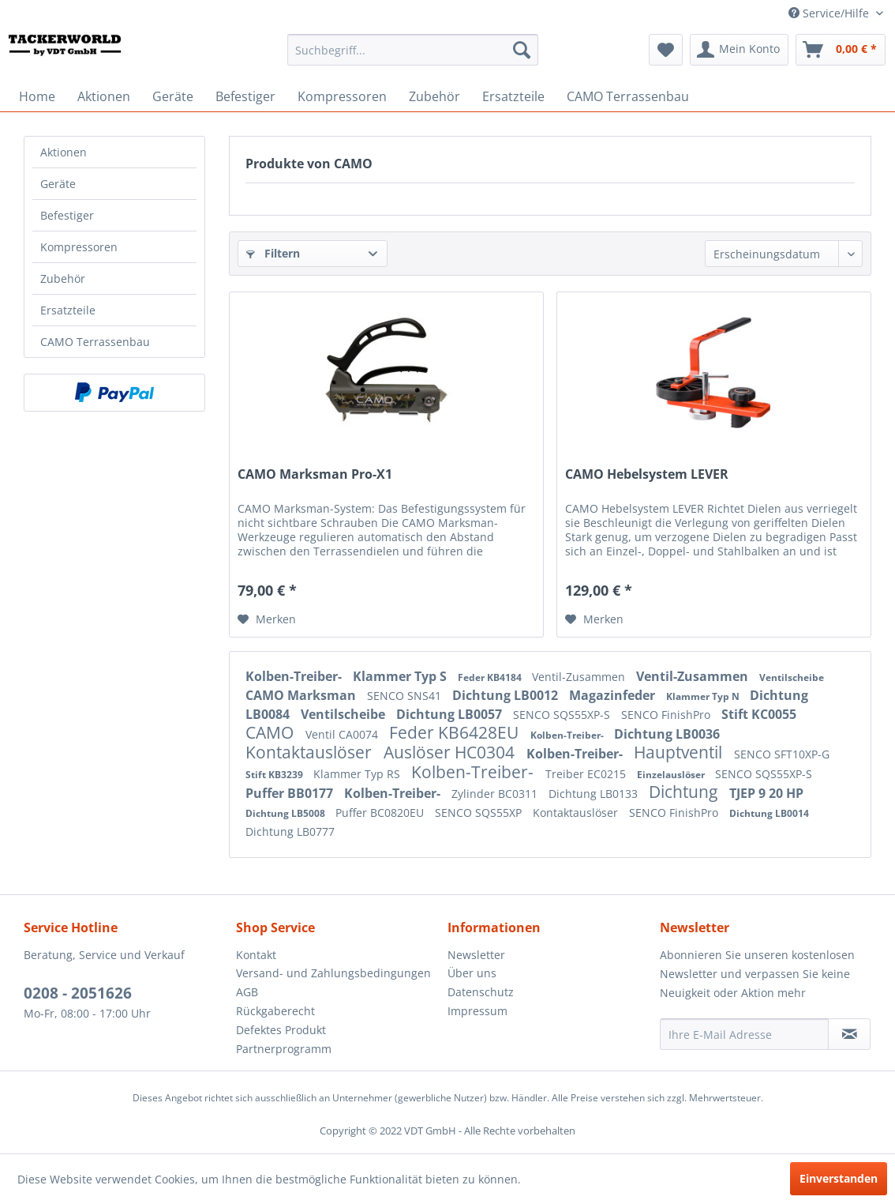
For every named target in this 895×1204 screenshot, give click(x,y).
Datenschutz (481, 991)
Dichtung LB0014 (769, 813)
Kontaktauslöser (310, 752)
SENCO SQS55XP (480, 812)
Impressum (477, 1010)
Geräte (58, 183)
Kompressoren (79, 246)
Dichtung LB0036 (667, 734)
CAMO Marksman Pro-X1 (315, 474)
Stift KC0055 (758, 714)
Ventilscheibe (791, 677)
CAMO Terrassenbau (95, 341)
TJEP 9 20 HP (766, 793)
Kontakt (256, 954)
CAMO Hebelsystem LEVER (646, 474)
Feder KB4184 (491, 677)
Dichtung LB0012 (506, 695)
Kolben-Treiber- (295, 676)
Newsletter (476, 954)
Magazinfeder (613, 695)
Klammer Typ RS (358, 773)
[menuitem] (412, 50)
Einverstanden (839, 1178)
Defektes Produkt (281, 1029)
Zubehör (62, 278)
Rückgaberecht (275, 1010)
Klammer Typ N (704, 696)
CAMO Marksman (302, 695)
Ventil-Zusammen (580, 676)
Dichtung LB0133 (595, 793)
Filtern (273, 253)
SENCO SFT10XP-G (781, 754)
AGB (247, 991)
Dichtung (685, 792)
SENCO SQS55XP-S (563, 714)
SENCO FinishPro (667, 714)
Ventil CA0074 (343, 734)
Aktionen (63, 152)
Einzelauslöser (672, 774)
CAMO (271, 732)
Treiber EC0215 (587, 773)
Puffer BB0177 (290, 793)
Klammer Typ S (401, 676)
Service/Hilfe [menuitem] (830, 13)
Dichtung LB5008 (286, 813)
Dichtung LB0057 (450, 714)
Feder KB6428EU (455, 732)
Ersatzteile (67, 310)
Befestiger (67, 215)
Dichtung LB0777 (290, 831)
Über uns (472, 972)
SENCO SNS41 (405, 695)
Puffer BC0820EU (381, 812)
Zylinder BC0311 (496, 793)
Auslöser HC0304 (451, 752)
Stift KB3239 (275, 774)
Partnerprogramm (283, 1048)
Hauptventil (680, 752)
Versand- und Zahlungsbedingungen (333, 972)
